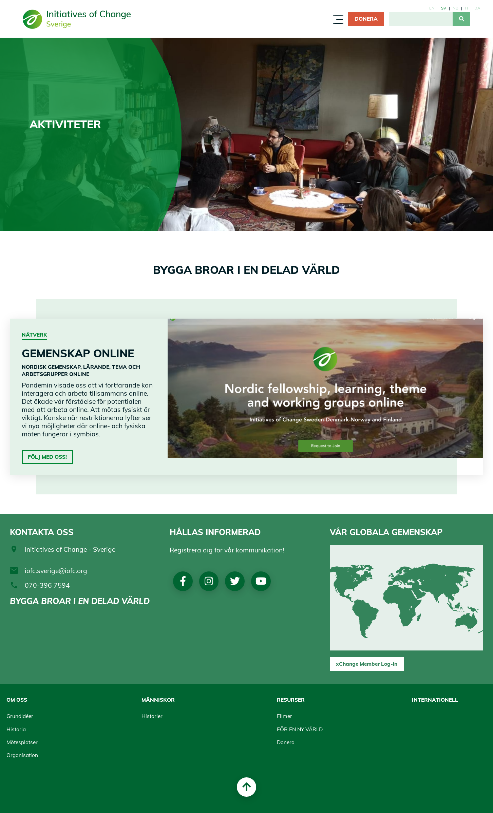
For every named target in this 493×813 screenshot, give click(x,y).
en (432, 8)
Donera (366, 19)
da (477, 8)
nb (455, 8)
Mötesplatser (22, 742)
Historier (152, 716)
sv (443, 8)
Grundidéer (19, 716)
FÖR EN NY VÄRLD (300, 729)
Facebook (182, 581)
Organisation (22, 755)
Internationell (435, 700)
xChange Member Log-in (366, 664)
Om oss (16, 700)
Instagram (209, 581)
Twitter (235, 581)
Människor (158, 700)
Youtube (261, 581)
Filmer (284, 716)
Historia (16, 729)
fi (466, 8)
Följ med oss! (47, 457)
